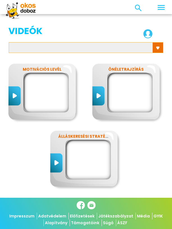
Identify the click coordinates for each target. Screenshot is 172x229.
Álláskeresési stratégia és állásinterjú (103, 136)
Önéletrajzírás (126, 69)
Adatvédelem (52, 216)
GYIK (158, 216)
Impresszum (22, 216)
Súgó (108, 223)
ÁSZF (122, 223)
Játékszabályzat (115, 216)
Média (143, 216)
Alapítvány (56, 223)
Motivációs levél (42, 69)
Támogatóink (85, 223)
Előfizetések (82, 216)
